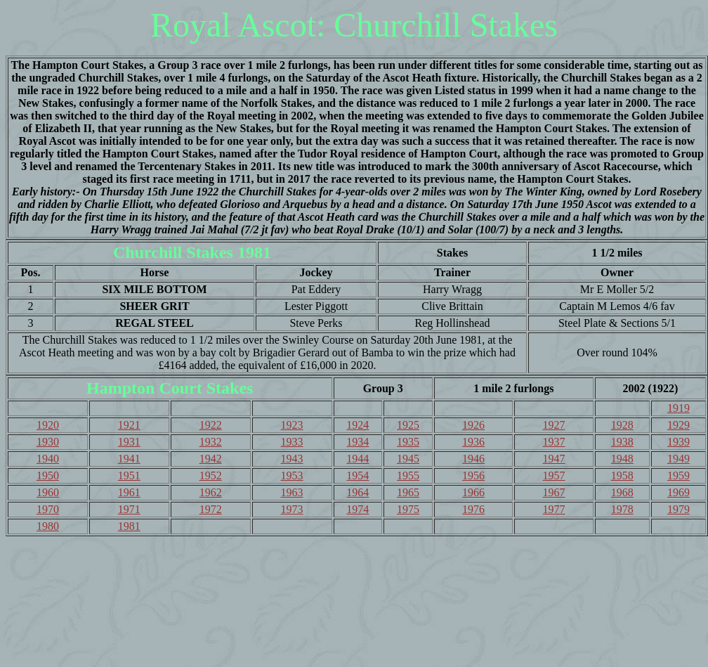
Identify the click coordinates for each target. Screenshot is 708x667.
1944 (357, 459)
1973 (292, 509)
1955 (408, 475)
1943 (292, 459)
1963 (292, 492)
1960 (48, 492)
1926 (473, 425)
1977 (554, 509)
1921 (129, 425)
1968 (622, 492)
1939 (678, 442)
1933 (292, 442)
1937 (554, 442)
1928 (622, 425)
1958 (622, 475)
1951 (129, 475)
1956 (473, 475)
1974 (357, 509)
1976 (473, 509)
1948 (622, 459)
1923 (292, 425)
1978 (622, 509)
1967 (554, 492)
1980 (48, 526)
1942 (210, 459)
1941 (129, 459)
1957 (554, 475)
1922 (210, 425)
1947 (554, 459)
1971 (129, 509)
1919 (678, 408)
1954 (357, 475)
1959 (678, 475)
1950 (48, 475)
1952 (210, 475)
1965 (408, 492)
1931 (129, 442)
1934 (357, 442)
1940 (48, 459)
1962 (210, 492)
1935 (408, 442)
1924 (357, 425)
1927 (554, 425)
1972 (210, 509)
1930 (48, 442)
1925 (408, 425)
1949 (678, 459)
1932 (210, 442)
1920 (48, 425)
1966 (473, 492)
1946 (473, 459)
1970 (48, 509)
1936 (473, 442)
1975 (408, 509)
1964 (357, 492)
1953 (292, 475)
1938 (622, 442)
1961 (129, 492)
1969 (678, 492)
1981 (129, 526)
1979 (678, 509)
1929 (678, 425)
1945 (408, 459)
